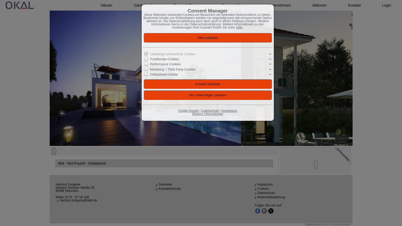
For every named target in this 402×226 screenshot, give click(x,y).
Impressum (229, 111)
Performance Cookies (165, 64)
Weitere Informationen (207, 114)
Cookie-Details (188, 111)
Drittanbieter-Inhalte (164, 74)
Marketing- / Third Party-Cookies (173, 69)
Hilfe (239, 27)
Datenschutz (210, 111)
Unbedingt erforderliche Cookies (172, 54)
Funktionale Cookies (164, 59)
